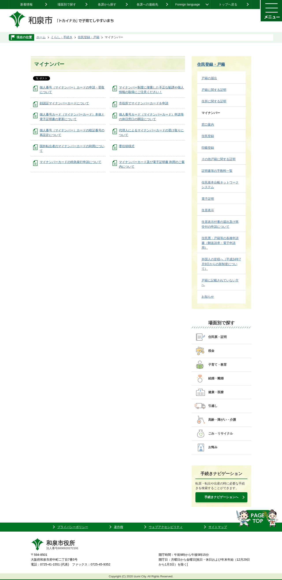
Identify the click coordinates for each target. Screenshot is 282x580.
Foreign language (187, 4)
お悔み (212, 447)
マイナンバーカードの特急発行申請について (70, 162)
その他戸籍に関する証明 (219, 159)
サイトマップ (217, 527)
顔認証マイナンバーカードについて (64, 103)
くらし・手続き (61, 37)
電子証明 (208, 198)
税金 (211, 350)
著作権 (118, 527)
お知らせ (208, 296)
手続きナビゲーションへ (221, 497)
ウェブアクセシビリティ (166, 527)
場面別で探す (67, 4)
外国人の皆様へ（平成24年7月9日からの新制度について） (221, 263)
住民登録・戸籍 (88, 37)
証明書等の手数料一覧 (217, 171)
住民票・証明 (217, 337)
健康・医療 (216, 392)
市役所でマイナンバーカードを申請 (143, 103)
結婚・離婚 (216, 378)
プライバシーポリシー (72, 527)
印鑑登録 (208, 147)
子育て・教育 (217, 364)
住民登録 (208, 136)
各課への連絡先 (147, 4)
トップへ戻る (228, 4)
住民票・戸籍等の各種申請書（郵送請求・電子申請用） (220, 242)
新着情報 (26, 4)
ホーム (41, 37)
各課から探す (107, 4)
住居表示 (208, 210)
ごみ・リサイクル (220, 433)
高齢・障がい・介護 (222, 419)
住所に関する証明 (214, 101)
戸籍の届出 (209, 78)
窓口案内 (208, 124)
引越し (212, 405)
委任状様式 (126, 146)
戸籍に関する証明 (214, 90)
